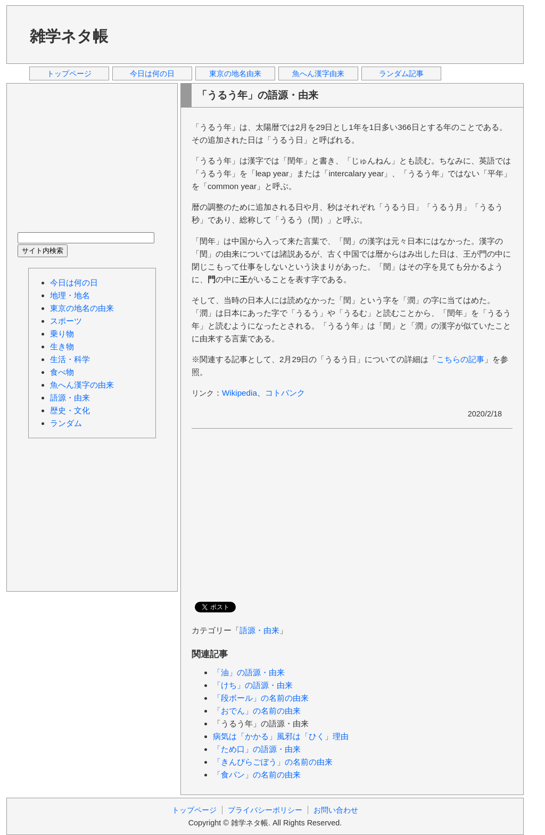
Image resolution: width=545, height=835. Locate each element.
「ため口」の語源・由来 (257, 749)
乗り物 (62, 333)
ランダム (66, 423)
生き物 (62, 346)
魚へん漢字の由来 (82, 384)
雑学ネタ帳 (69, 36)
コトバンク (285, 392)
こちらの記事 (460, 359)
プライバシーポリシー (265, 810)
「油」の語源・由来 (249, 672)
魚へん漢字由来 (318, 73)
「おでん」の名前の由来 (257, 710)
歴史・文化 (70, 410)
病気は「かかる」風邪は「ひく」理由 (281, 736)
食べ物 (62, 371)
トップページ (69, 73)
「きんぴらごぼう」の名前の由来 (273, 761)
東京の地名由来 (235, 73)
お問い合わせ (335, 810)
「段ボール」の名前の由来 (261, 697)
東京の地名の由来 (82, 308)
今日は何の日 (152, 73)
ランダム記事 (401, 73)
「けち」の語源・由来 (253, 685)
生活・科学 (70, 359)
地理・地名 (70, 295)
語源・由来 (259, 630)
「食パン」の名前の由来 (257, 774)
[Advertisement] (320, 34)
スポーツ (66, 320)
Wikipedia (239, 392)
